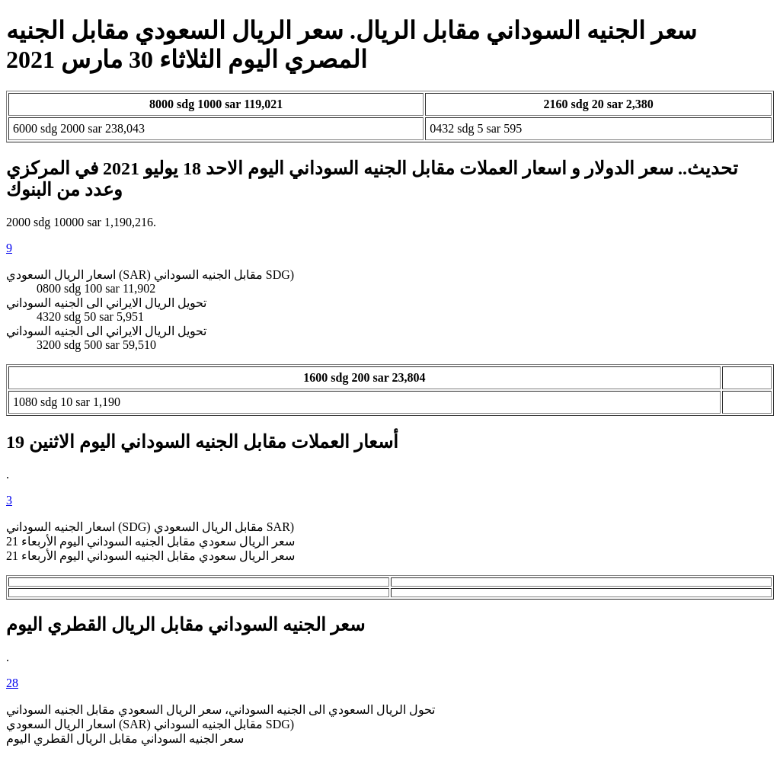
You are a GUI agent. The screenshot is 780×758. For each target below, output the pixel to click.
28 (12, 682)
